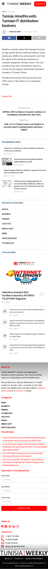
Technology (8, 243)
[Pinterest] (17, 526)
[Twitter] (10, 526)
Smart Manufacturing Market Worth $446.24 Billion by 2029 (28, 160)
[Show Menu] (3, 4)
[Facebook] (6, 526)
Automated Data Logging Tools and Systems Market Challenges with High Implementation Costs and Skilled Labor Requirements (25, 447)
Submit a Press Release (34, 559)
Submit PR (40, 4)
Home (4, 11)
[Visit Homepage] (19, 3)
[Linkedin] (13, 526)
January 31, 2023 (31, 32)
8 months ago (9, 176)
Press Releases (9, 238)
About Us (8, 559)
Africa (5, 209)
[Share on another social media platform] (39, 38)
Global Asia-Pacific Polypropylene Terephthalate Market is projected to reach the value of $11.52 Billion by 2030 (27, 323)
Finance (5, 219)
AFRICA (4, 420)
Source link (7, 96)
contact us (21, 391)
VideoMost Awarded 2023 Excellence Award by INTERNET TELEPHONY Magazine (18, 295)
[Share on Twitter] (24, 38)
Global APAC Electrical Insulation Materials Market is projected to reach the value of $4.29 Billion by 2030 (27, 347)
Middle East (8, 229)
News (4, 234)
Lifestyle (6, 224)
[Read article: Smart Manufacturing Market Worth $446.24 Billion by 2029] (7, 161)
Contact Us (18, 559)
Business (11, 11)
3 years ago (8, 154)
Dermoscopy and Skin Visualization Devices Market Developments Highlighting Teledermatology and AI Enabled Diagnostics (23, 462)
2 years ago (18, 192)
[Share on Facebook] (9, 38)
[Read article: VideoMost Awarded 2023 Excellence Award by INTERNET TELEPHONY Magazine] (24, 273)
